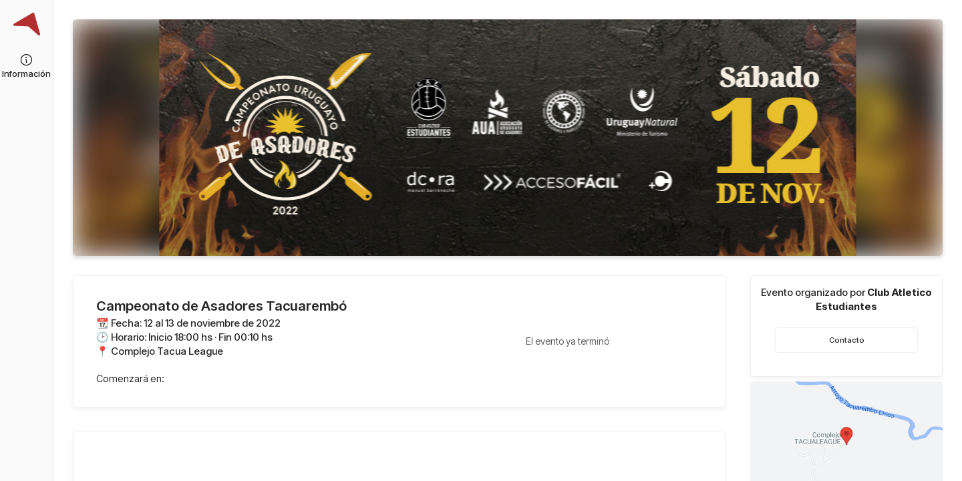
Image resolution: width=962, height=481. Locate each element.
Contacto (846, 340)
